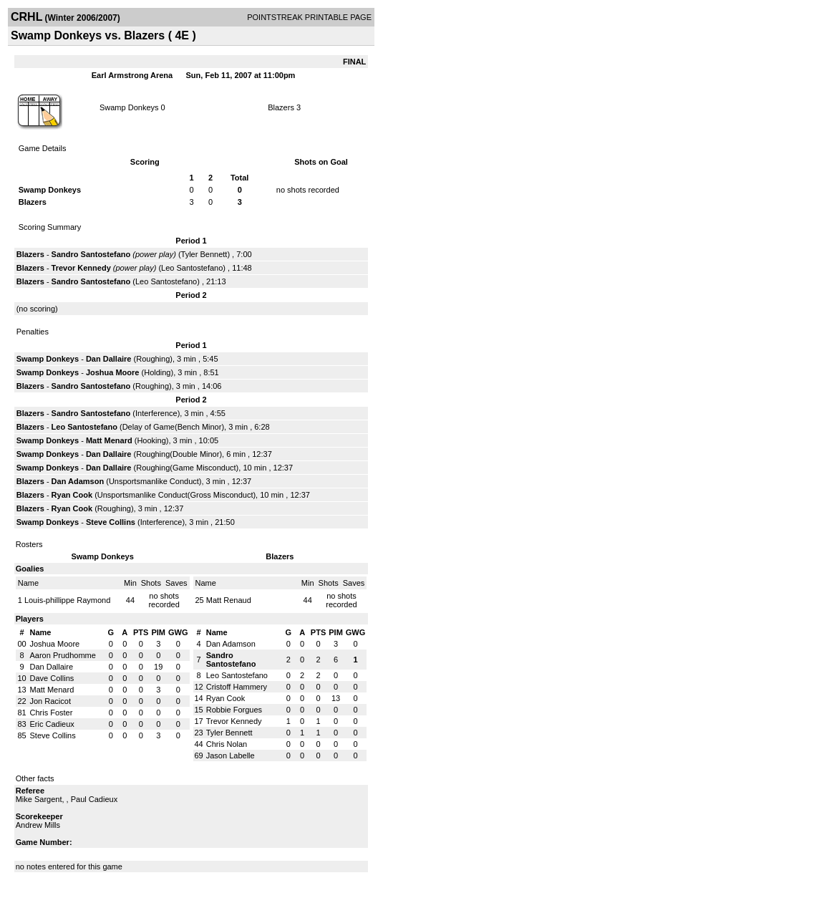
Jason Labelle (230, 755)
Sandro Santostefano (91, 254)
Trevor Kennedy (81, 268)
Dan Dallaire (109, 358)
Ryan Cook (72, 495)
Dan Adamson (78, 481)
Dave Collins (52, 678)
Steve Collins (110, 522)
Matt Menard (109, 440)
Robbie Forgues (234, 709)
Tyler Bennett (204, 254)
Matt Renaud (228, 600)
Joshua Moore (113, 372)
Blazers (281, 107)
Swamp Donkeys (129, 107)
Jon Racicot (50, 701)
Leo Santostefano (192, 268)
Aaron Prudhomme (63, 655)
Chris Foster (51, 712)
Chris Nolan (226, 744)
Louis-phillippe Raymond (67, 600)
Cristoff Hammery (236, 686)
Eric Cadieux (52, 724)
